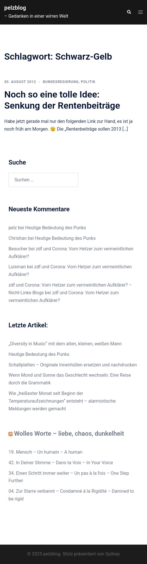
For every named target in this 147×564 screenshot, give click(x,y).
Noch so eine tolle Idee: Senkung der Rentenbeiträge (62, 100)
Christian (17, 238)
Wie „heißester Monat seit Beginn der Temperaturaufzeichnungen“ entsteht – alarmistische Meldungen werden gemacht (62, 401)
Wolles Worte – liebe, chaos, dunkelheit (69, 433)
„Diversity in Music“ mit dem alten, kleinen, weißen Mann (65, 343)
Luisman (17, 266)
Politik (88, 82)
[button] (129, 12)
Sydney (112, 554)
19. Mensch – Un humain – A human (45, 452)
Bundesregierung (61, 82)
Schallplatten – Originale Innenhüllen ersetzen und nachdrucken (73, 365)
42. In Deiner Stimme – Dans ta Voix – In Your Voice (61, 462)
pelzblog (15, 7)
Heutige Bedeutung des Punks (55, 227)
